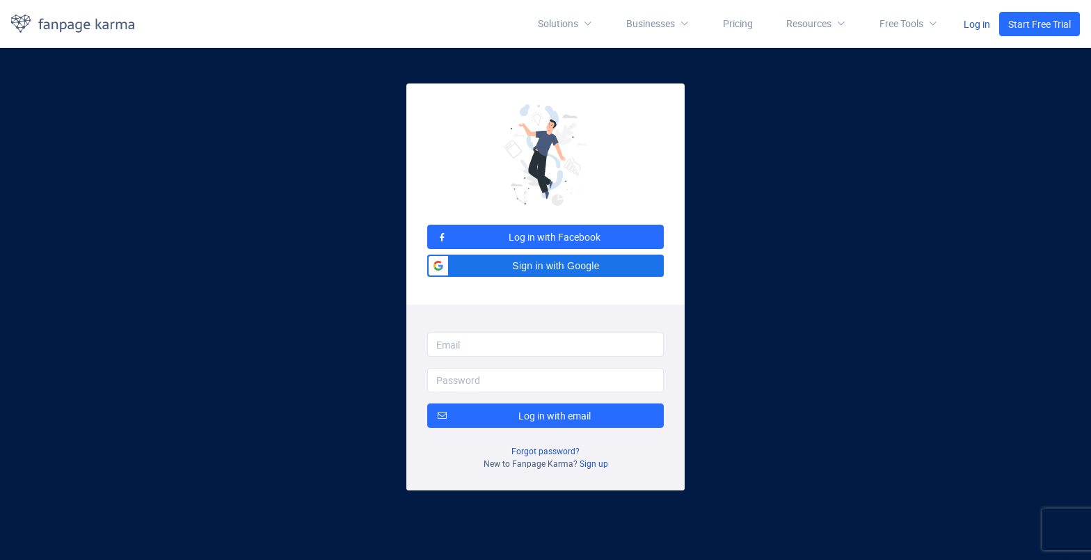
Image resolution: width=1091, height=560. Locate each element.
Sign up (594, 463)
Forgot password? (545, 450)
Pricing (738, 23)
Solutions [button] (565, 24)
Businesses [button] (658, 24)
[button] (816, 23)
